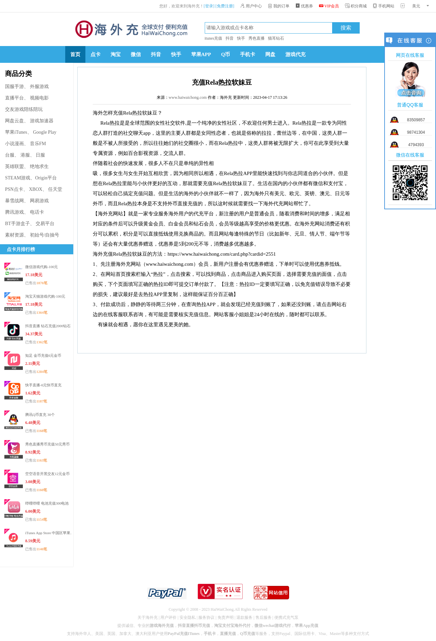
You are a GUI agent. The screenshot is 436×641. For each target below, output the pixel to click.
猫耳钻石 (276, 38)
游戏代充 (295, 54)
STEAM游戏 (17, 177)
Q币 (225, 54)
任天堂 (55, 189)
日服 (40, 155)
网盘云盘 (14, 120)
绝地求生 (39, 166)
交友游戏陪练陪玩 (24, 109)
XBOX (35, 189)
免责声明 (225, 617)
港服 (25, 155)
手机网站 (383, 6)
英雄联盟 (14, 166)
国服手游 (14, 86)
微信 (136, 54)
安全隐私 (188, 617)
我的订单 (278, 6)
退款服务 (244, 617)
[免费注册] (224, 6)
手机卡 (247, 54)
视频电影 (39, 97)
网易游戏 (39, 200)
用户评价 (168, 617)
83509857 (416, 120)
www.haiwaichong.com (188, 97)
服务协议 (206, 617)
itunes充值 (214, 38)
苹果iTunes (16, 132)
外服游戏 (39, 86)
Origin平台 (46, 177)
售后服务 (263, 617)
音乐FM (38, 143)
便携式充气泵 (286, 617)
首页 (75, 54)
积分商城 (356, 6)
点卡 (95, 54)
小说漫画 (14, 143)
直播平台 (14, 97)
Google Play (44, 132)
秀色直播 (256, 38)
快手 (241, 38)
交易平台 (45, 223)
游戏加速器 (41, 120)
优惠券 (304, 6)
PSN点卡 (14, 189)
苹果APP (201, 54)
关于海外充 (147, 617)
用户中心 (251, 6)
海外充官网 (130, 29)
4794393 (416, 144)
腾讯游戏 (14, 212)
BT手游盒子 (17, 223)
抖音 (230, 38)
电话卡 (37, 212)
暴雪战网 (14, 200)
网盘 (270, 54)
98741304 (416, 132)
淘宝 (116, 54)
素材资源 (14, 235)
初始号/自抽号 (45, 235)
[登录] (209, 6)
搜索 (346, 28)
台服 (9, 155)
